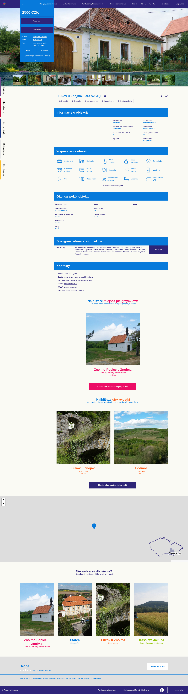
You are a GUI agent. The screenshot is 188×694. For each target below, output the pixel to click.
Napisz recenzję (157, 666)
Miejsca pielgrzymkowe (48, 4)
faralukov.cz (37, 40)
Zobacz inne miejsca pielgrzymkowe (112, 387)
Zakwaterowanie (69, 4)
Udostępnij (45, 50)
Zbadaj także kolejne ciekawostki (112, 485)
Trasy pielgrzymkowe (118, 4)
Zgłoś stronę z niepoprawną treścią (37, 56)
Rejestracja (165, 4)
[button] (94, 526)
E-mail (28, 50)
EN (146, 4)
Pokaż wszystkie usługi (113, 186)
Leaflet (174, 561)
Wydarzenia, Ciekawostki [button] (92, 4)
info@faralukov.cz (40, 37)
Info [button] (134, 4)
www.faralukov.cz (70, 287)
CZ (142, 4)
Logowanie (180, 4)
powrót (164, 96)
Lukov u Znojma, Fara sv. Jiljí (79, 96)
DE (154, 4)
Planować (37, 30)
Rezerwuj (36, 21)
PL (150, 4)
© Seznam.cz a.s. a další (182, 561)
